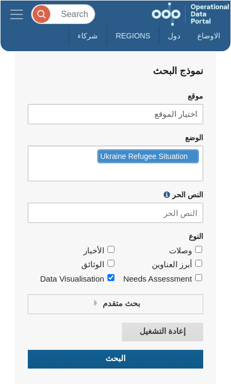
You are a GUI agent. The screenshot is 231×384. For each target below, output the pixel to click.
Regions (133, 35)
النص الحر (183, 194)
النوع (196, 237)
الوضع (194, 138)
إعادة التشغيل (163, 331)
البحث (115, 358)
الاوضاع (208, 35)
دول (174, 35)
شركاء (88, 35)
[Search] (63, 14)
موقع (195, 96)
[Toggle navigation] (16, 14)
